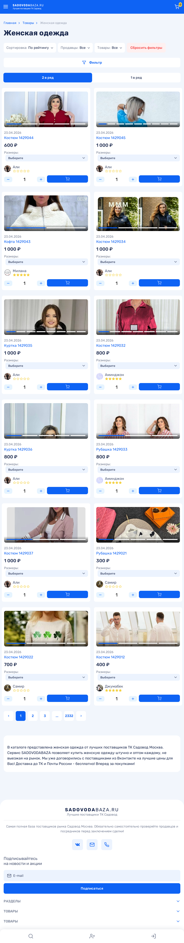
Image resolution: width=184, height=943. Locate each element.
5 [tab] (78, 123)
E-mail (18, 876)
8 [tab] (165, 123)
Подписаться (92, 888)
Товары (28, 23)
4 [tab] (62, 123)
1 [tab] (13, 123)
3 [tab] (46, 123)
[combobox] (30, 48)
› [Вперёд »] (81, 716)
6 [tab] (147, 123)
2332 (69, 716)
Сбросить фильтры (146, 48)
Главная (10, 23)
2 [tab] (29, 123)
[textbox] (27, 48)
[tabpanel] (46, 109)
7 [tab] (156, 123)
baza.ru (92, 812)
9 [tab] (174, 123)
